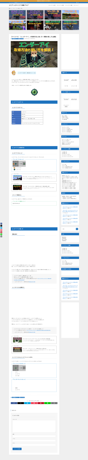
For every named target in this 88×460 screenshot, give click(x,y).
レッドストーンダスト (67, 173)
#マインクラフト (44, 278)
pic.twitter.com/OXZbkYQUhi (45, 330)
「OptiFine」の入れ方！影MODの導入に (70, 245)
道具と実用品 (21, 38)
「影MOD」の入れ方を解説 (68, 242)
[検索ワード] (70, 277)
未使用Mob (65, 292)
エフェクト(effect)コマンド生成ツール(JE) (70, 206)
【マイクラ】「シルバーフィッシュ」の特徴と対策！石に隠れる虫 (34, 348)
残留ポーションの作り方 (67, 157)
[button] (14, 403)
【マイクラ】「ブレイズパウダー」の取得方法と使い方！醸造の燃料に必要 (36, 186)
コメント (15, 419)
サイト (14, 443)
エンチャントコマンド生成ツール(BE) (70, 222)
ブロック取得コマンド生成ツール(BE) (70, 229)
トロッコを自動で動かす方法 (68, 191)
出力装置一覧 (65, 171)
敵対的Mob (65, 285)
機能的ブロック (16, 38)
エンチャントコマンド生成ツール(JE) (70, 220)
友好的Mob (65, 287)
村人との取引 (65, 116)
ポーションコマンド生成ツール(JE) (69, 225)
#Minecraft (49, 278)
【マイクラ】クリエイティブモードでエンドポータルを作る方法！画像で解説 (36, 338)
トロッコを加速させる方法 (68, 194)
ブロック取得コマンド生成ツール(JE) (70, 227)
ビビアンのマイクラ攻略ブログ (19, 5)
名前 (13, 434)
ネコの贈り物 (65, 123)
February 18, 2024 (32, 281)
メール (14, 438)
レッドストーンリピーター (68, 175)
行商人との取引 (66, 118)
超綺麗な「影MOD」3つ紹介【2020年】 (69, 239)
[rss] (77, 2)
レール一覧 (65, 187)
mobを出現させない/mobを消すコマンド (70, 218)
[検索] (78, 2)
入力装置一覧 (65, 168)
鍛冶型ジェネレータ (66, 203)
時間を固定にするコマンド (68, 214)
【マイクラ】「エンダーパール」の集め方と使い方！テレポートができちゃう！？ (37, 176)
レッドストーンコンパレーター (68, 178)
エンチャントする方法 (67, 134)
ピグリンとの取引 (66, 121)
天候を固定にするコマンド (68, 212)
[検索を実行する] (77, 277)
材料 (12, 38)
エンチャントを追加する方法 (68, 137)
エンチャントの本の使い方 (68, 141)
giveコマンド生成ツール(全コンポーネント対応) (70, 209)
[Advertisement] (34, 134)
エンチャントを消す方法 (67, 139)
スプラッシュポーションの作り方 (69, 155)
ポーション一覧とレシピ (67, 150)
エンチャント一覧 (66, 132)
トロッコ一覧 (65, 189)
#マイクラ (39, 278)
